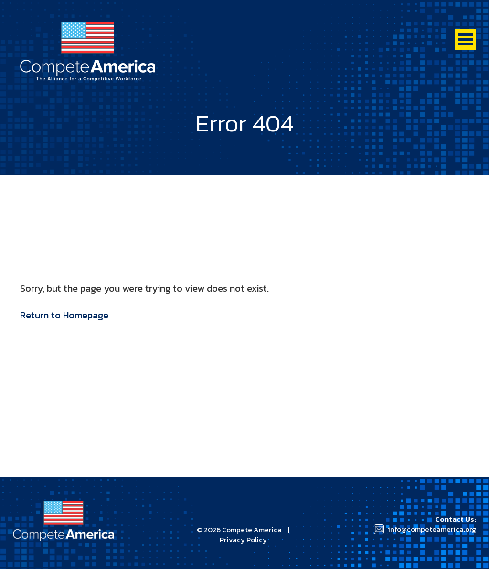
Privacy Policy (243, 539)
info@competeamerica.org (432, 529)
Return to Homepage (64, 315)
